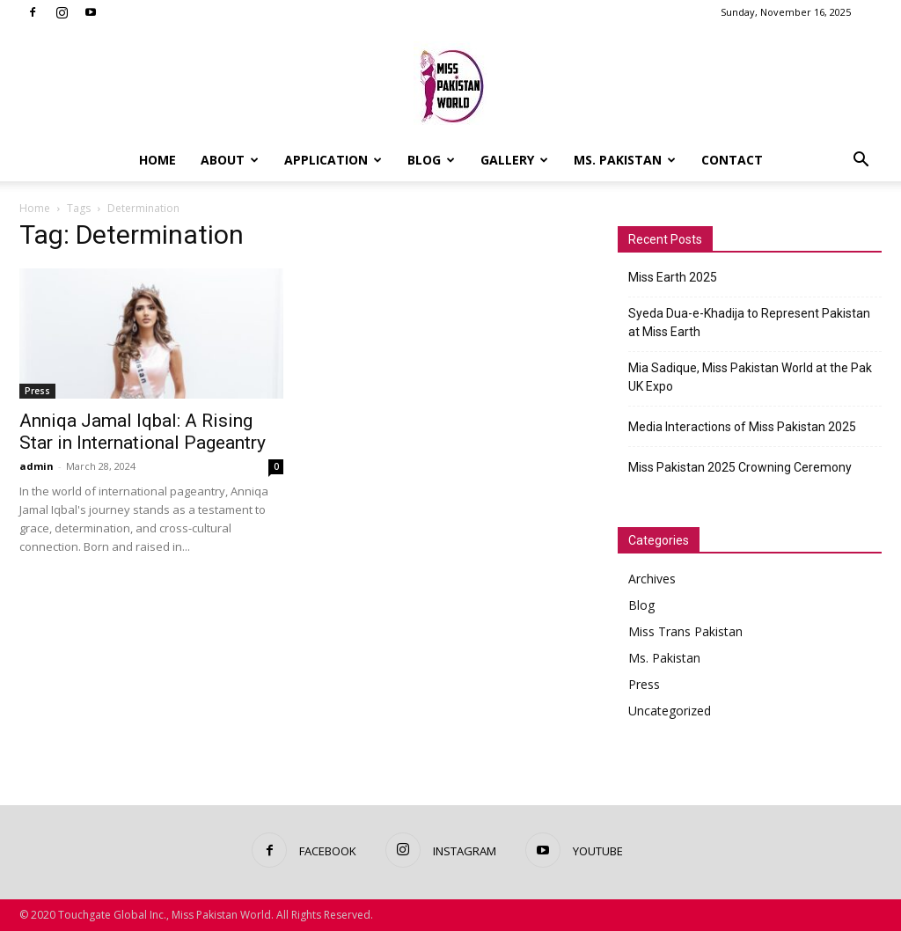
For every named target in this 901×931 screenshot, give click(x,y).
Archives (652, 578)
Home (157, 159)
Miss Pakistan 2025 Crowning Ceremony (740, 467)
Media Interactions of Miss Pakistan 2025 (742, 427)
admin (36, 466)
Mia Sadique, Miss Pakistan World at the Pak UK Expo (750, 377)
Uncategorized (669, 710)
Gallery (514, 159)
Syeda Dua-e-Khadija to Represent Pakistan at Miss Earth (749, 322)
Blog (431, 159)
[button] (860, 161)
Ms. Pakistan (625, 159)
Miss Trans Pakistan (685, 631)
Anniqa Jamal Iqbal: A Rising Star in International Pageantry (142, 431)
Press (37, 391)
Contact (732, 159)
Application (333, 159)
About (230, 159)
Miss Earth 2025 (672, 277)
